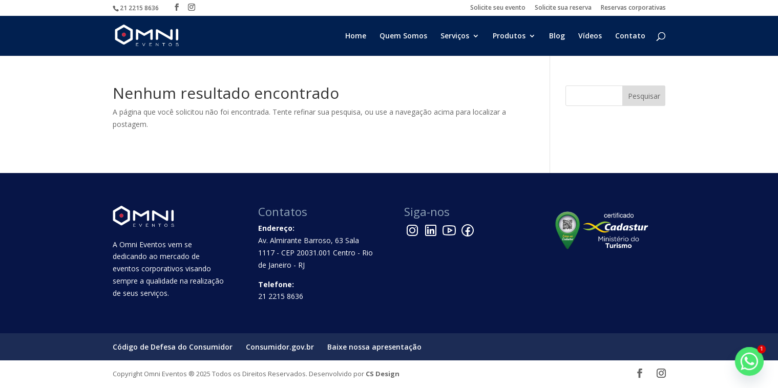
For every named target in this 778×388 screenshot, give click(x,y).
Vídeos (590, 36)
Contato (630, 36)
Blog (557, 36)
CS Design (382, 373)
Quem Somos (403, 36)
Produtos (509, 36)
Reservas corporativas (633, 8)
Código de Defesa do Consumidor (173, 347)
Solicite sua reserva (563, 8)
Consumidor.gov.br (280, 347)
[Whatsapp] (749, 361)
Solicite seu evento (497, 8)
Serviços (454, 36)
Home (355, 36)
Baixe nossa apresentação (374, 347)
